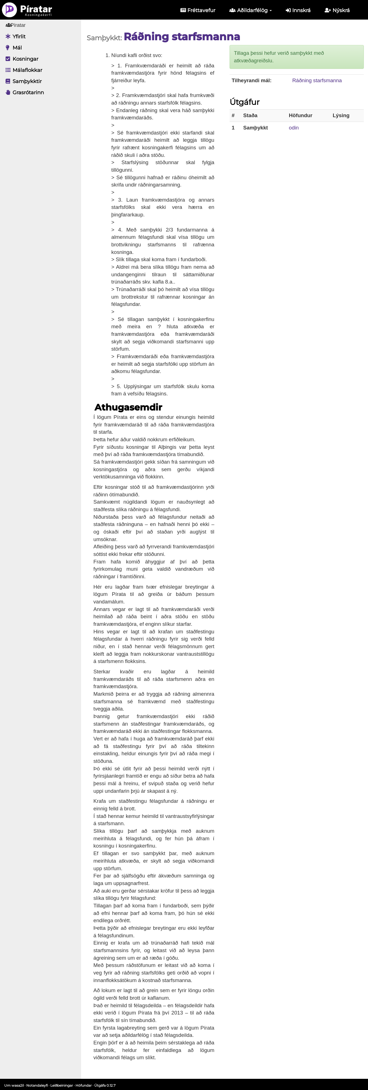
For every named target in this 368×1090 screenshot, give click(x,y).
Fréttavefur (197, 10)
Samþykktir (22, 81)
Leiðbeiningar (61, 1085)
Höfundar (84, 1085)
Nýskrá (337, 10)
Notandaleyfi (37, 1085)
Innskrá (298, 10)
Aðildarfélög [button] (250, 10)
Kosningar (20, 59)
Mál (12, 48)
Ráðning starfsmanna (317, 80)
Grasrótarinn (23, 92)
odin (294, 128)
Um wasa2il (14, 1085)
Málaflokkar (22, 70)
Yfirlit (14, 37)
